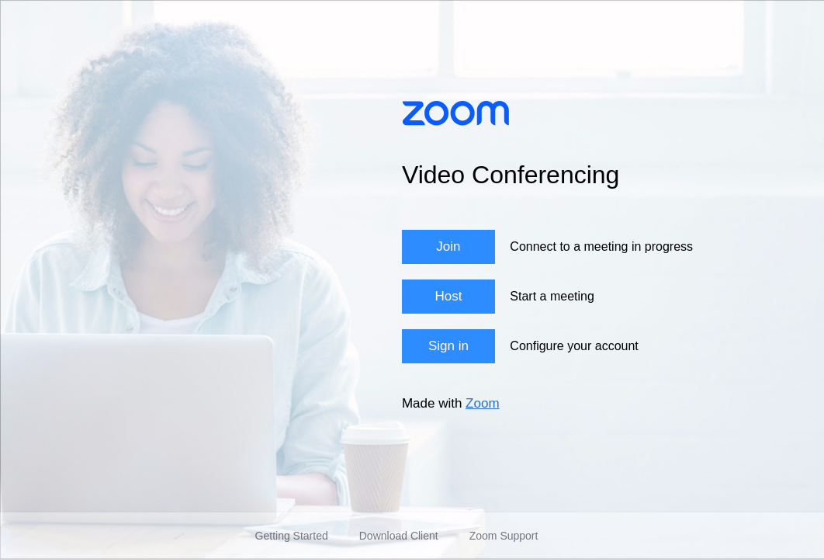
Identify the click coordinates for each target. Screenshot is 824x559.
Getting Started (291, 535)
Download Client (398, 535)
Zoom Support (503, 535)
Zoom (482, 403)
